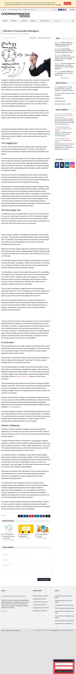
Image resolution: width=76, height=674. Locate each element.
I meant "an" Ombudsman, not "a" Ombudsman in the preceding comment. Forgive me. (63, 134)
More (33, 20)
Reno (19, 407)
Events (24, 20)
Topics (13, 20)
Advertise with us (10, 630)
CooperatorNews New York (40, 604)
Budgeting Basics (59, 98)
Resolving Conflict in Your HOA (63, 104)
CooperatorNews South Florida (41, 607)
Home (5, 20)
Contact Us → (5, 611)
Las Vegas (12, 407)
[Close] (67, 3)
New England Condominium (40, 610)
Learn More (58, 4)
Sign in (54, 9)
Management (32, 37)
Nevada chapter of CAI (23, 376)
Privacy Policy (17, 630)
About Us (3, 630)
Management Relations (44, 37)
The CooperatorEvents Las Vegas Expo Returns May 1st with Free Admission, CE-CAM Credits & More (36, 9)
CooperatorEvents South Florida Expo (64, 620)
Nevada (72, 9)
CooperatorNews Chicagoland (40, 596)
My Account (44, 20)
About (3, 590)
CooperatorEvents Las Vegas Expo (64, 623)
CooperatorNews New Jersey (40, 602)
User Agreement (54, 630)
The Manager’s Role (60, 101)
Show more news (64, 78)
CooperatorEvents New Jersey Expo (64, 605)
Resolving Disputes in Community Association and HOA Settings (64, 115)
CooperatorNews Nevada (39, 599)
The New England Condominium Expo (64, 608)
